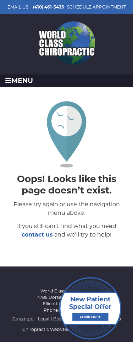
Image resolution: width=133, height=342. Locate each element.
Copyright (23, 319)
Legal (43, 319)
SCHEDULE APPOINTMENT (96, 7)
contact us (37, 235)
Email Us (17, 7)
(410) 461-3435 (48, 7)
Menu (19, 80)
